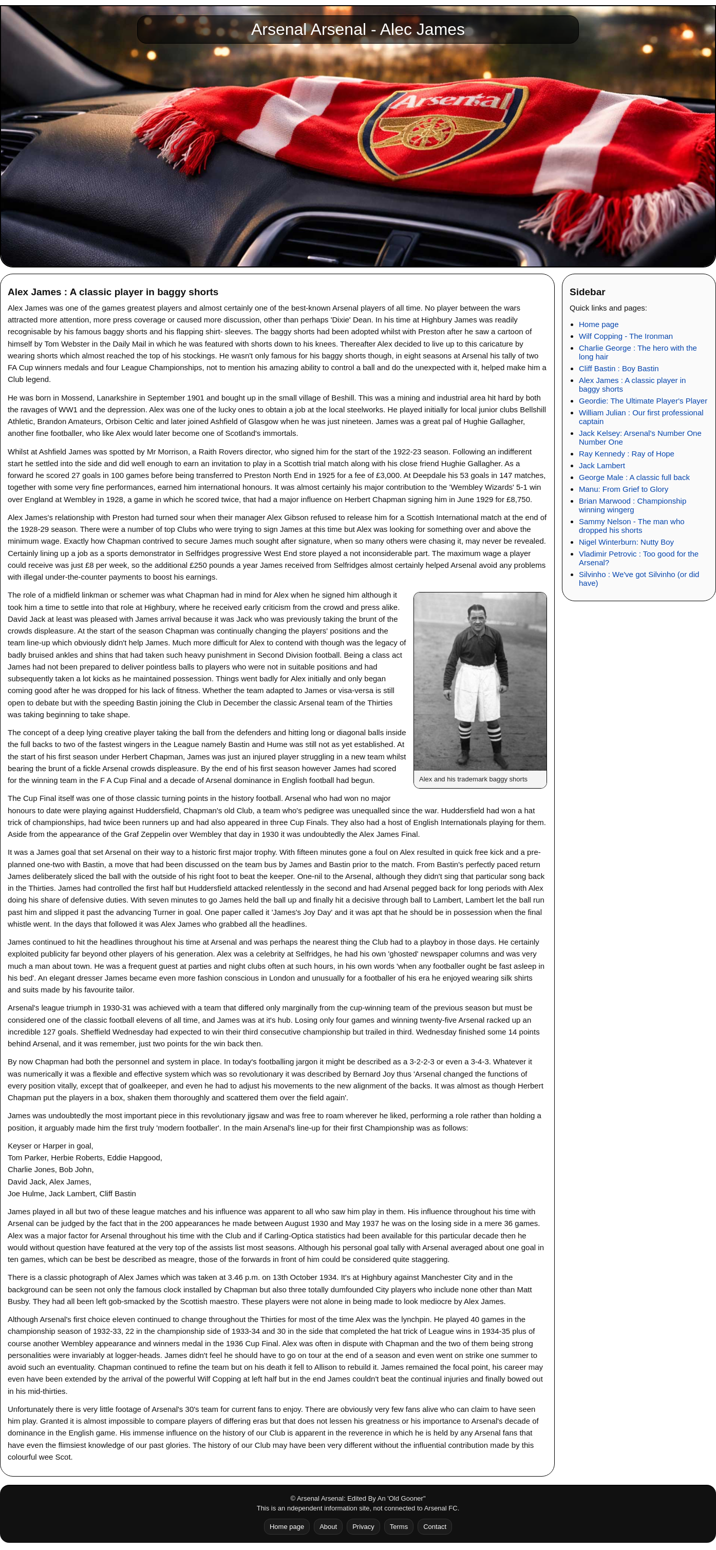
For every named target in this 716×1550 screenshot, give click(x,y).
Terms (399, 1526)
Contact (434, 1526)
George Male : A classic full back (634, 477)
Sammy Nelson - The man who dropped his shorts (632, 525)
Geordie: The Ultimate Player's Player (643, 400)
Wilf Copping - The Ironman (626, 336)
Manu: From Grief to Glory (623, 489)
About (328, 1526)
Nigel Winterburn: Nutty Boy (626, 542)
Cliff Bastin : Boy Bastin (619, 368)
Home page (599, 324)
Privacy (363, 1526)
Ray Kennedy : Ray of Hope (626, 453)
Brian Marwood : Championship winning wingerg (632, 505)
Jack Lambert (602, 465)
